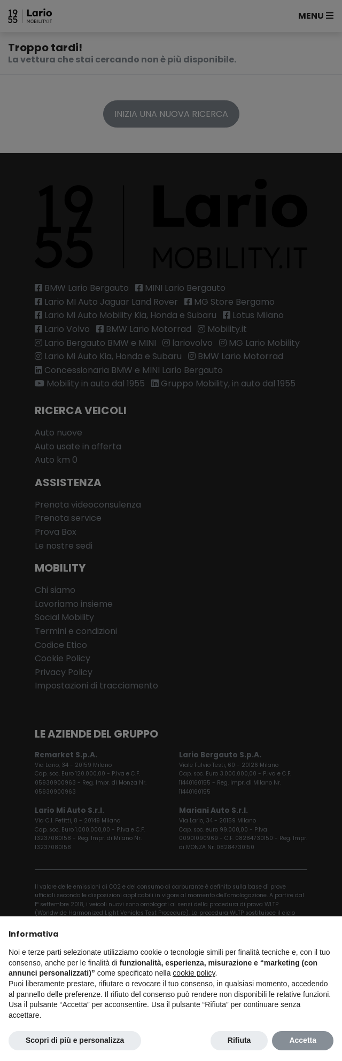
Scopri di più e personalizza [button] (75, 1040)
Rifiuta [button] (239, 1040)
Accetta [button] (302, 1040)
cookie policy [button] (194, 973)
